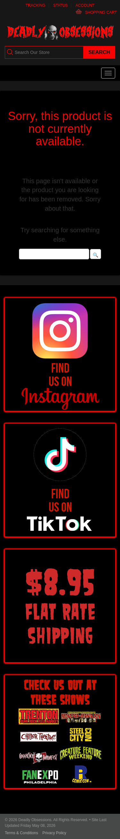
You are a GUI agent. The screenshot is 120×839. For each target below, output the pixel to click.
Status (60, 5)
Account (85, 5)
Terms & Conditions (21, 833)
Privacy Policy (54, 833)
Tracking (35, 5)
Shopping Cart (101, 12)
